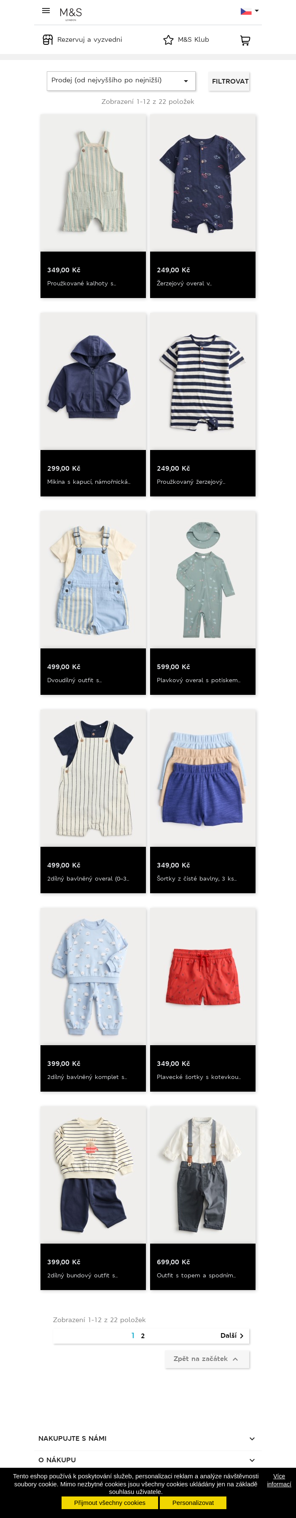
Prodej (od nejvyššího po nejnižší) (121, 81)
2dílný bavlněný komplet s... (87, 1077)
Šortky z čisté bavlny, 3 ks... (197, 878)
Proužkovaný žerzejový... (191, 481)
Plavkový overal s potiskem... (198, 680)
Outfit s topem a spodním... (196, 1275)
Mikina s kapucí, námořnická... (88, 481)
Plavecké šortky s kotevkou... (199, 1077)
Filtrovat (230, 81)
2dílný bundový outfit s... (82, 1275)
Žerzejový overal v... (184, 283)
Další (234, 1336)
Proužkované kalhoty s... (81, 283)
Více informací (279, 1480)
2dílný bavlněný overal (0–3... (88, 878)
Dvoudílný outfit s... (74, 680)
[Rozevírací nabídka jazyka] (250, 11)
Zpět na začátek (207, 1359)
